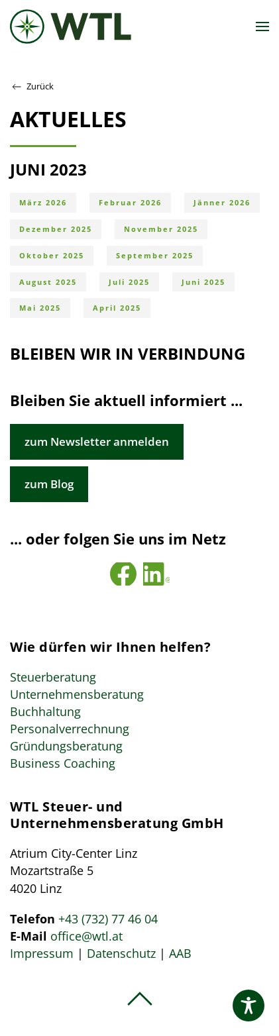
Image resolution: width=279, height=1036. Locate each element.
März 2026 (43, 202)
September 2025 (155, 255)
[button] (262, 26)
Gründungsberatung (66, 746)
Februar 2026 (130, 202)
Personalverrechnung (69, 729)
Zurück (32, 86)
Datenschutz (121, 953)
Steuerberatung (53, 677)
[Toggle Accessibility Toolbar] (248, 1005)
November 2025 (161, 229)
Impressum (42, 953)
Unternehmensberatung (77, 694)
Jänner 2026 (222, 202)
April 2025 (117, 308)
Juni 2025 (203, 282)
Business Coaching (62, 763)
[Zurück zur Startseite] (70, 26)
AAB (180, 953)
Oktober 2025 (51, 255)
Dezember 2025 (55, 229)
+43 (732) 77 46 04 (108, 919)
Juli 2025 (129, 282)
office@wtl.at (86, 936)
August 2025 (48, 282)
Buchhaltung (45, 711)
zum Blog (49, 484)
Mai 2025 (40, 308)
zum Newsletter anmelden (97, 441)
